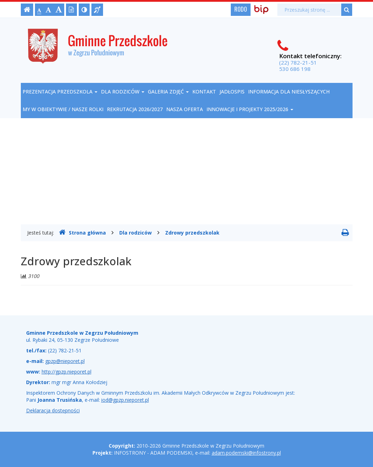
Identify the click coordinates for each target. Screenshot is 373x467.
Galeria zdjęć (168, 91)
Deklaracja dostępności (53, 410)
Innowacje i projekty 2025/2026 (249, 109)
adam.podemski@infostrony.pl (246, 452)
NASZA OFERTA (184, 109)
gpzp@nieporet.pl (65, 361)
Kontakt (204, 91)
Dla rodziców (122, 91)
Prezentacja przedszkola (60, 91)
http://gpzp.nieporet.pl (66, 371)
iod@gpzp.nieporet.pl (125, 399)
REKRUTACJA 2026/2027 (135, 109)
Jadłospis (232, 91)
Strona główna (82, 232)
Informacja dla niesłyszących (289, 91)
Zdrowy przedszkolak (192, 232)
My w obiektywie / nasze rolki (63, 109)
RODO (240, 9)
